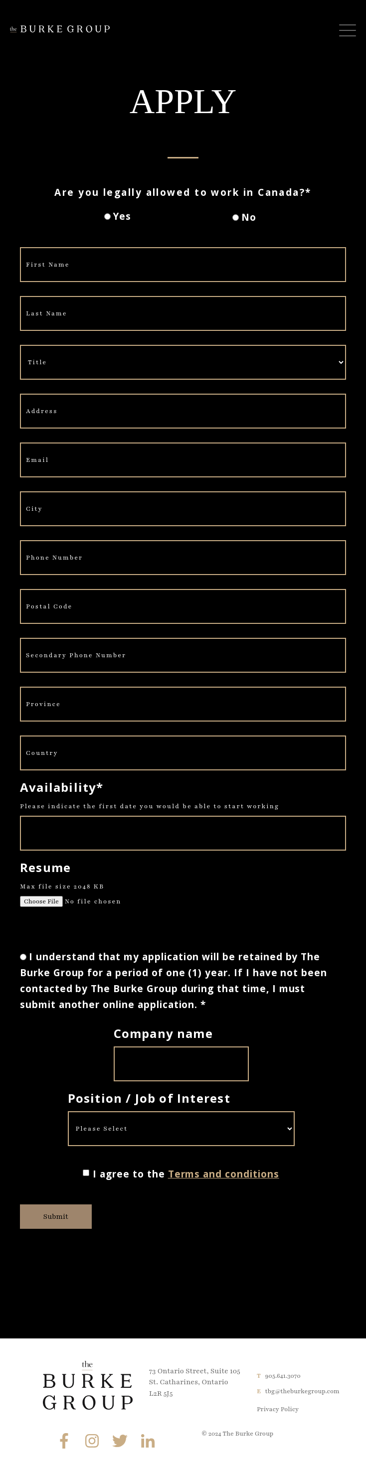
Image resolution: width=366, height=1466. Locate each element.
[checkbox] (180, 217)
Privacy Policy (278, 1409)
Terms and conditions (223, 1174)
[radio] (117, 218)
